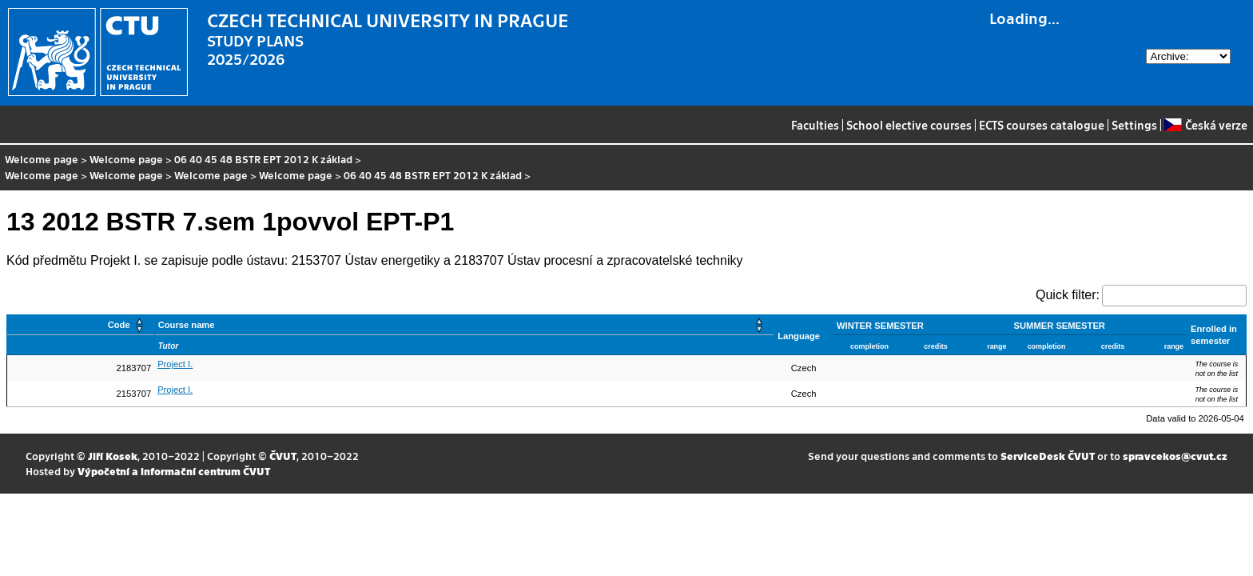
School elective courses (909, 125)
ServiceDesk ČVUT (1047, 456)
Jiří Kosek (112, 456)
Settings (1134, 125)
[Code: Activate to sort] (81, 325)
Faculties (815, 125)
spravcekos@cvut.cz (1175, 456)
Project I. (175, 364)
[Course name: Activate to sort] (464, 325)
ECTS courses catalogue (1041, 125)
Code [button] (119, 325)
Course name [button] (186, 325)
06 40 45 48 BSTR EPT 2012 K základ (263, 159)
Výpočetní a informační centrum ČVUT (174, 471)
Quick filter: (1068, 295)
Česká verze (1205, 125)
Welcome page (41, 159)
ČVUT (282, 456)
